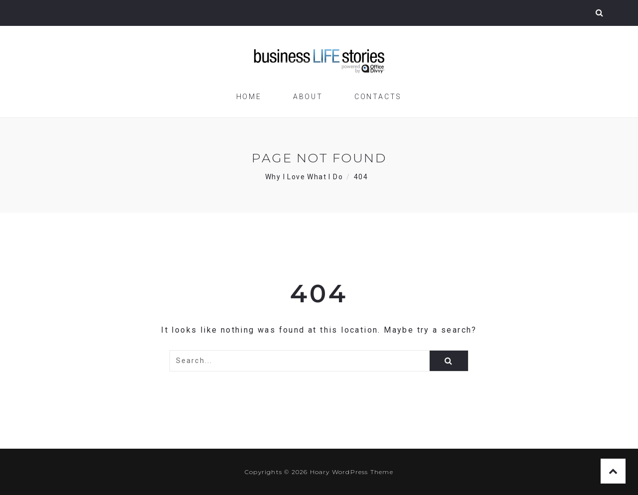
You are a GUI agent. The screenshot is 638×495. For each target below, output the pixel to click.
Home (249, 97)
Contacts (378, 97)
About (308, 97)
